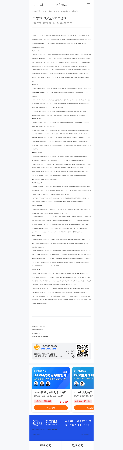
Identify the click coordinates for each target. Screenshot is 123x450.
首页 (44, 11)
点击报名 (50, 407)
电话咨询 (77, 445)
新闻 (51, 11)
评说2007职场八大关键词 (66, 11)
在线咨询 (45, 445)
